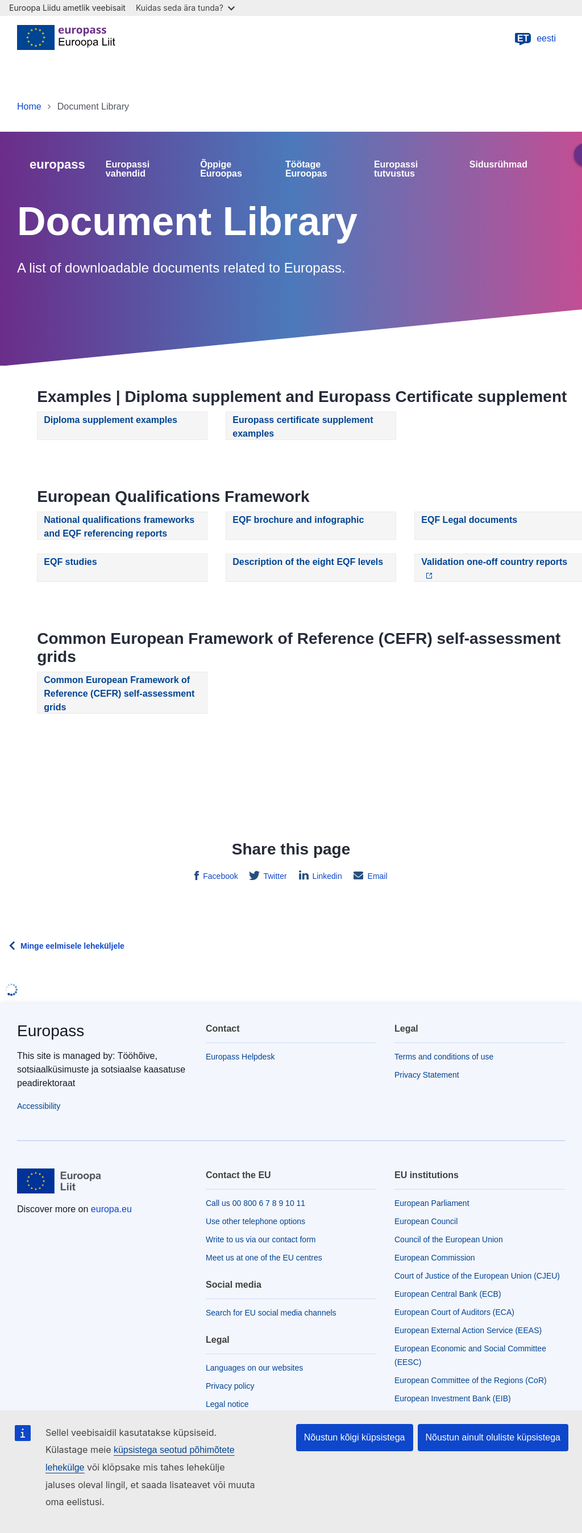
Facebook (219, 876)
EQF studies (70, 562)
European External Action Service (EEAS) (468, 1330)
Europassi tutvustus (396, 169)
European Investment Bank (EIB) (452, 1398)
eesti (535, 38)
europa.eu (111, 1209)
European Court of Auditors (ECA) (454, 1312)
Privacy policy (230, 1385)
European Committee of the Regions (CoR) (470, 1380)
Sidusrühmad (498, 164)
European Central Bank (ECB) (447, 1294)
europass (57, 164)
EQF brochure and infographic (298, 520)
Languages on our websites (254, 1367)
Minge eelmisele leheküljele (72, 945)
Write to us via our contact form (260, 1239)
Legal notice (227, 1404)
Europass (50, 1031)
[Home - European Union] (66, 38)
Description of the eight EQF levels (307, 562)
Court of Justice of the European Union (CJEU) (477, 1275)
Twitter (274, 876)
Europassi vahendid (127, 169)
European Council (426, 1221)
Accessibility (38, 1106)
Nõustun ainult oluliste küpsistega (493, 1437)
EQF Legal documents (469, 520)
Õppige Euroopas (221, 169)
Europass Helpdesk (240, 1056)
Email (376, 876)
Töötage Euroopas (306, 169)
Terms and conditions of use (443, 1056)
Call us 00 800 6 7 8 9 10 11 (255, 1203)
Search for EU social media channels (271, 1312)
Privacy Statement (426, 1074)
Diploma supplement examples (110, 420)
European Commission (434, 1257)
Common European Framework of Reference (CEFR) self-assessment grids (119, 693)
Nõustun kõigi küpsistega (354, 1437)
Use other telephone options (255, 1221)
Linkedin (326, 876)
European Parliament (431, 1203)
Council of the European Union (448, 1239)
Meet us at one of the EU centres (264, 1257)
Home (29, 106)
